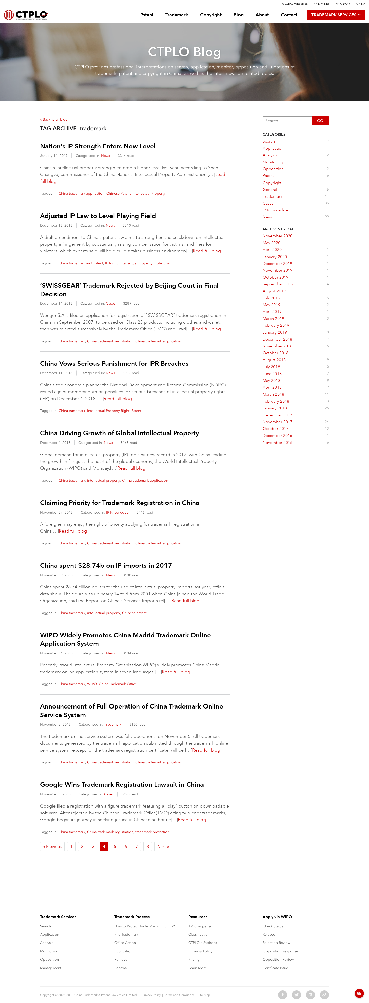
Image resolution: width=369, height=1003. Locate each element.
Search (45, 926)
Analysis (46, 943)
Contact (289, 14)
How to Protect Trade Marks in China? (144, 926)
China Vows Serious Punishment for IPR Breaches (114, 363)
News (105, 155)
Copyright (211, 14)
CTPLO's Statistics (202, 943)
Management (50, 968)
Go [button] (320, 120)
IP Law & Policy (200, 951)
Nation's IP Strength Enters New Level (98, 146)
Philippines (321, 3)
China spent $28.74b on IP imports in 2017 (106, 565)
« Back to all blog (54, 119)
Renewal (121, 968)
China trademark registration (110, 341)
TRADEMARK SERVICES (336, 15)
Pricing (194, 959)
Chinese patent (134, 613)
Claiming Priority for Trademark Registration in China (119, 503)
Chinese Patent (118, 193)
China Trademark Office (118, 684)
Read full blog (207, 251)
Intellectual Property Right (108, 411)
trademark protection (152, 832)
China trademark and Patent (81, 263)
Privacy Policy (151, 995)
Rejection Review (276, 943)
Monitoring (49, 951)
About (262, 14)
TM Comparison (201, 926)
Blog (239, 14)
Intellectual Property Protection (145, 263)
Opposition (49, 959)
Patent (146, 14)
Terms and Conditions (179, 995)
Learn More (197, 968)
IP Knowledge (117, 512)
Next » (163, 846)
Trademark (176, 14)
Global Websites (295, 3)
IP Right (111, 263)
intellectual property (103, 480)
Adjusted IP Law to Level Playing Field (98, 216)
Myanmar (343, 3)
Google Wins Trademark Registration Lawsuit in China (122, 784)
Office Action (125, 943)
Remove (120, 959)
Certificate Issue (275, 968)
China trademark (72, 341)
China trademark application (81, 193)
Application (49, 934)
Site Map (204, 995)
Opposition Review (278, 959)
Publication (123, 951)
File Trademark (126, 934)
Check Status (273, 926)
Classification (199, 934)
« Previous (52, 846)
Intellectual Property (149, 193)
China (360, 3)
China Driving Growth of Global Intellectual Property (119, 433)
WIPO (92, 684)
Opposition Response (280, 951)
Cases (110, 303)
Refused (269, 934)
